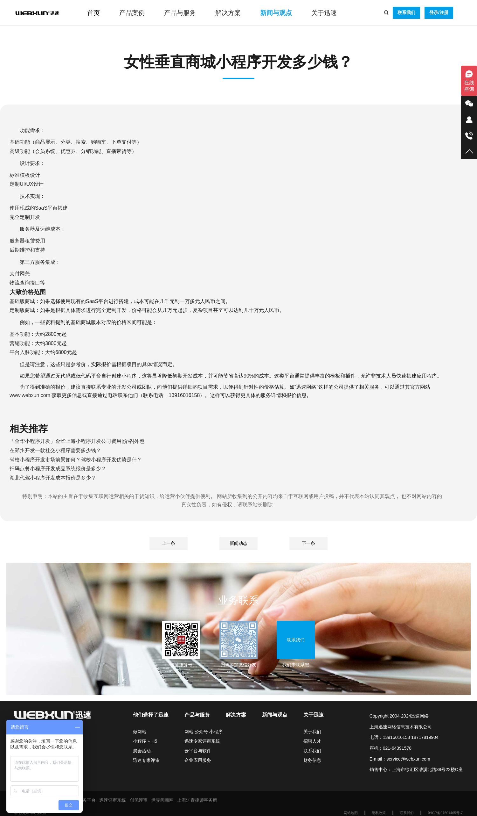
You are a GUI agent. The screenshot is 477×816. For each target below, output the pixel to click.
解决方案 (228, 12)
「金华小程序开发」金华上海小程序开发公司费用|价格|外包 (77, 441)
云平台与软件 (197, 750)
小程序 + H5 (145, 741)
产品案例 (132, 12)
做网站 (139, 731)
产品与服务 (180, 12)
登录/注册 (438, 12)
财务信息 (312, 760)
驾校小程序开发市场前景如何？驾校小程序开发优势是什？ (76, 459)
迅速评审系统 (112, 800)
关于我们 (312, 731)
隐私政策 (379, 813)
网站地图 (351, 813)
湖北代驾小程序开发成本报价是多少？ (53, 477)
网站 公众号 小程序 (203, 731)
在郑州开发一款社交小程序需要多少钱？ (55, 450)
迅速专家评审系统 (202, 741)
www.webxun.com (30, 395)
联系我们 (406, 12)
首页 (93, 12)
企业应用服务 (197, 760)
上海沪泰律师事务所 (197, 800)
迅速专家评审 (146, 760)
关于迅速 (324, 12)
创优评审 (139, 800)
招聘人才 (312, 741)
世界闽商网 (162, 800)
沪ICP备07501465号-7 (445, 813)
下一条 (308, 543)
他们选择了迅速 (151, 715)
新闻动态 (238, 543)
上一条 (168, 543)
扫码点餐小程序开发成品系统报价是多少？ (58, 468)
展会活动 (142, 750)
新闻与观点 (276, 12)
